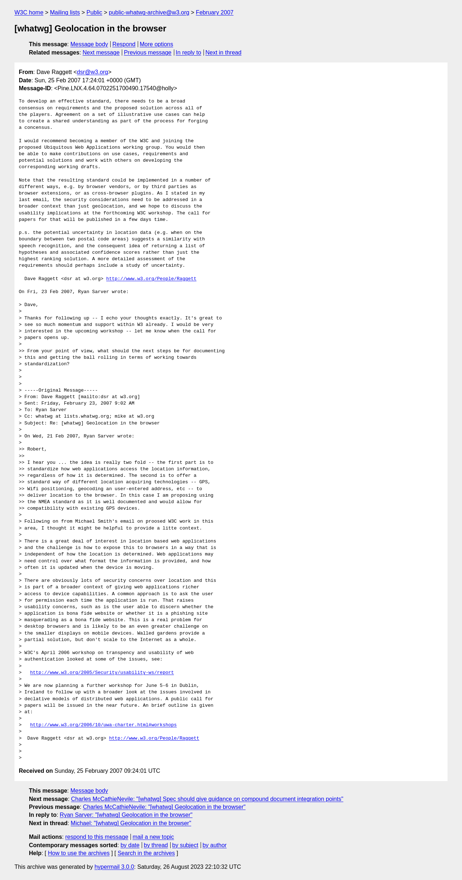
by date (129, 845)
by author (214, 845)
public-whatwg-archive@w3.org (149, 12)
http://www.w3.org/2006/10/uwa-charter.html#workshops (103, 725)
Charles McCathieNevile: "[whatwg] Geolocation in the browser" (164, 807)
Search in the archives (146, 853)
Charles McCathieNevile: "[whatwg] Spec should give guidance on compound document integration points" (207, 799)
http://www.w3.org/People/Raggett (151, 279)
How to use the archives (79, 853)
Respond (124, 44)
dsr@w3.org (92, 72)
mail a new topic (153, 837)
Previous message (148, 52)
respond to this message (96, 837)
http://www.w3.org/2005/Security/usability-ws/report (102, 673)
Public (94, 12)
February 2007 (215, 12)
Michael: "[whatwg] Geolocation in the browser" (131, 823)
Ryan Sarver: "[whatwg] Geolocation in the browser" (126, 815)
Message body (89, 44)
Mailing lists (65, 12)
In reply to (188, 52)
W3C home (28, 12)
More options (157, 44)
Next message (101, 52)
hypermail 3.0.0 (114, 867)
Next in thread (223, 52)
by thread (156, 845)
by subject (185, 845)
